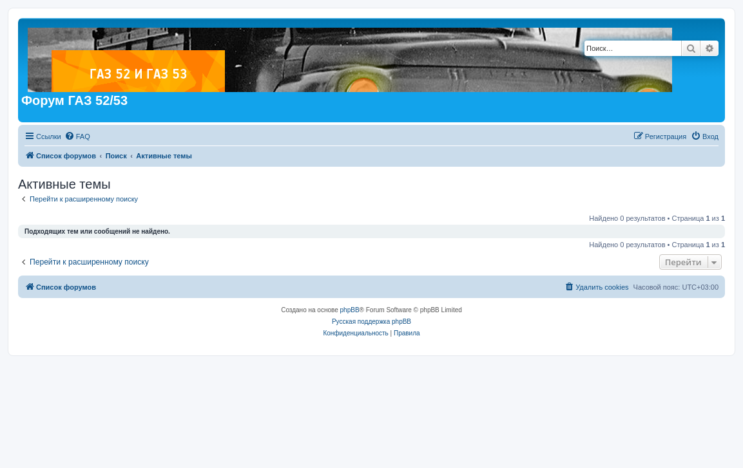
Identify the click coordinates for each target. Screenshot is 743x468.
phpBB (350, 310)
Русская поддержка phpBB (371, 321)
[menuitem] (77, 136)
